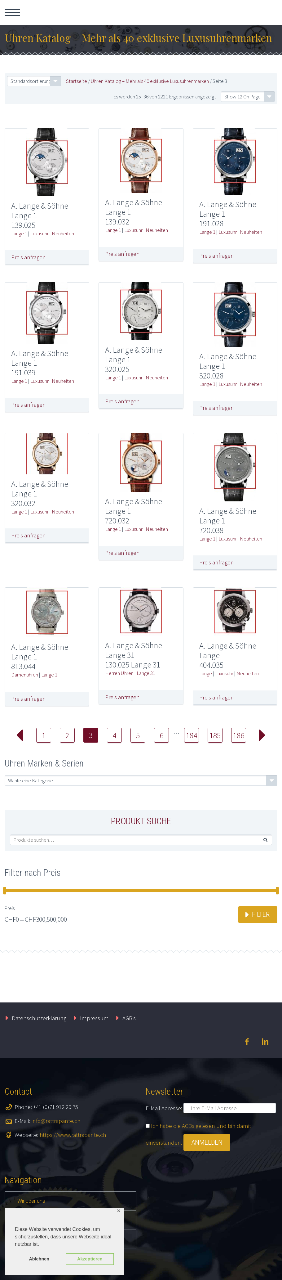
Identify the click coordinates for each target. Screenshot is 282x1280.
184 (191, 735)
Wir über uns (31, 1201)
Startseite (76, 81)
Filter (261, 914)
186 (238, 735)
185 (215, 735)
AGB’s (129, 1018)
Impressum (94, 1018)
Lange (205, 673)
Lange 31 (146, 673)
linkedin (265, 1041)
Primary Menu (12, 12)
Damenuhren (24, 674)
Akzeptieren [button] (90, 1258)
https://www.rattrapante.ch (73, 1134)
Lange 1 (19, 233)
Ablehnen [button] (39, 1258)
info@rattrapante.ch (56, 1120)
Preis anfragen (28, 257)
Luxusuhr (39, 233)
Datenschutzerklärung (39, 1018)
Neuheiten (63, 233)
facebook (246, 1041)
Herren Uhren (119, 673)
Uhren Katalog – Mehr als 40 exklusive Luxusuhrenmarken (150, 81)
